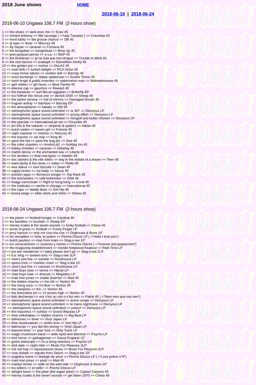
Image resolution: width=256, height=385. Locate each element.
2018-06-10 (113, 14)
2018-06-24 (142, 14)
